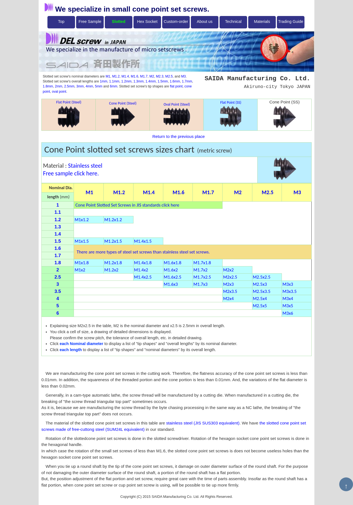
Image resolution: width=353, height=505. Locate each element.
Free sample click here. (71, 173)
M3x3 (287, 284)
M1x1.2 (81, 219)
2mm (58, 86)
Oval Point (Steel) (177, 114)
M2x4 (228, 298)
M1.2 (116, 76)
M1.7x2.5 (202, 277)
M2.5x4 (260, 298)
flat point (176, 86)
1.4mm (151, 81)
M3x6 (287, 313)
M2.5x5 (260, 305)
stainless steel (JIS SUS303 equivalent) (202, 423)
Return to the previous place (179, 136)
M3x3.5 (289, 291)
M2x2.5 (230, 277)
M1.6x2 (171, 269)
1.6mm (175, 81)
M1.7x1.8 (202, 262)
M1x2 (79, 269)
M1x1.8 (81, 262)
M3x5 (287, 305)
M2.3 (159, 76)
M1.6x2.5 (172, 277)
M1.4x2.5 (143, 277)
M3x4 (287, 298)
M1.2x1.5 (113, 241)
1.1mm (114, 81)
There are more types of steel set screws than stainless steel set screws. (142, 252)
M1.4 (125, 76)
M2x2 (228, 269)
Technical (233, 21)
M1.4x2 (141, 269)
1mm (103, 81)
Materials (262, 21)
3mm (80, 86)
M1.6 (134, 76)
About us (205, 21)
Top (61, 21)
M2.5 (169, 76)
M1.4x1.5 (143, 241)
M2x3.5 (230, 291)
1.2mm (126, 81)
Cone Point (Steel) (123, 114)
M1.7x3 (200, 284)
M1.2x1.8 (113, 262)
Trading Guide (290, 21)
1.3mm (138, 81)
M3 (183, 76)
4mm (89, 86)
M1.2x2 (111, 269)
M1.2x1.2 (113, 219)
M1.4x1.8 (143, 262)
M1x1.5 (81, 241)
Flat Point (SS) (230, 114)
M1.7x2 (200, 269)
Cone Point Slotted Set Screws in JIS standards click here (127, 205)
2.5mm (69, 86)
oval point (59, 91)
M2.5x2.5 (262, 277)
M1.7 (144, 76)
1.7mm (187, 81)
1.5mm (163, 81)
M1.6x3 (171, 284)
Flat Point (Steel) (68, 114)
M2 (151, 76)
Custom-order (176, 21)
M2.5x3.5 (262, 291)
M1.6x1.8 (172, 262)
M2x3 (228, 284)
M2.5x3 (260, 284)
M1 (108, 76)
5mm (98, 86)
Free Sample (90, 21)
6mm (113, 86)
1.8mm (48, 86)
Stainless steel (85, 165)
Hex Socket (147, 21)
